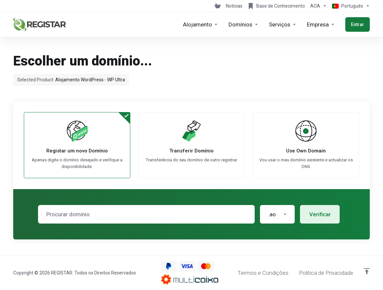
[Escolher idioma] (349, 6)
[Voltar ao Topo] (367, 271)
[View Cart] (217, 6)
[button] (277, 214)
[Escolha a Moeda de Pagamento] (318, 6)
